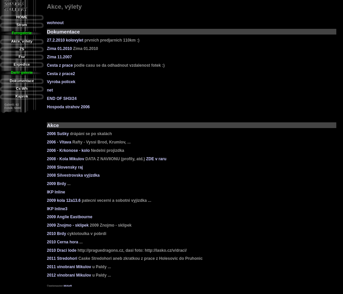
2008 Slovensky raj (65, 167)
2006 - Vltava (59, 142)
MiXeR (68, 285)
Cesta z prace (60, 65)
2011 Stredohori (62, 258)
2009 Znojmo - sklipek (68, 225)
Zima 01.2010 (59, 48)
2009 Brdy (56, 183)
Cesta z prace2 (61, 73)
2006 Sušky (58, 133)
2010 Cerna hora (62, 242)
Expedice (22, 64)
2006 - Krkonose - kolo (68, 150)
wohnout (55, 22)
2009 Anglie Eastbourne (69, 217)
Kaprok (21, 96)
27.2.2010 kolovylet (65, 40)
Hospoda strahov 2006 (68, 107)
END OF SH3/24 (62, 98)
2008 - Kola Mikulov (65, 159)
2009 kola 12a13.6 (64, 200)
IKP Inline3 (57, 209)
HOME (21, 17)
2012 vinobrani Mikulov (69, 275)
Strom (21, 25)
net (50, 90)
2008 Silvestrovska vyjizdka (73, 175)
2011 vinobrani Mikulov (69, 266)
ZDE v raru (156, 159)
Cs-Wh (22, 88)
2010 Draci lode (61, 250)
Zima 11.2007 (59, 57)
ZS (21, 49)
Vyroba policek (61, 81)
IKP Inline (56, 192)
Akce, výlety (21, 41)
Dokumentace (22, 81)
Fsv (22, 57)
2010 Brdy (56, 233)
